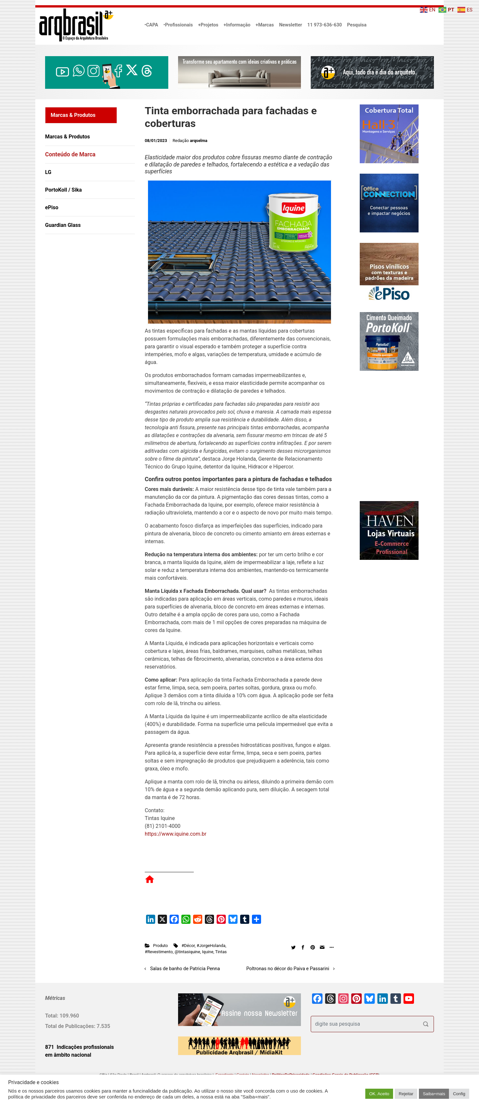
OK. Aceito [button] (379, 1093)
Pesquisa (356, 25)
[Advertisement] (86, 306)
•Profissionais (178, 25)
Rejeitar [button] (406, 1093)
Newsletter (290, 25)
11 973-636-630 (324, 25)
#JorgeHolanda (211, 945)
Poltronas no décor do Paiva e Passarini (287, 968)
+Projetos (208, 25)
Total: (52, 1016)
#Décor (188, 945)
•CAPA (151, 25)
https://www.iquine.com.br (175, 834)
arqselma (198, 140)
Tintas (221, 951)
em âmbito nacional (68, 1055)
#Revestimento (159, 951)
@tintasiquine (187, 951)
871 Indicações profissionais (79, 1047)
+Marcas (265, 25)
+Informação (236, 25)
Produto (160, 945)
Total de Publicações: (71, 1026)
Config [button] (459, 1093)
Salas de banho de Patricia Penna (185, 968)
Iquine (207, 951)
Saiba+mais (434, 1093)
